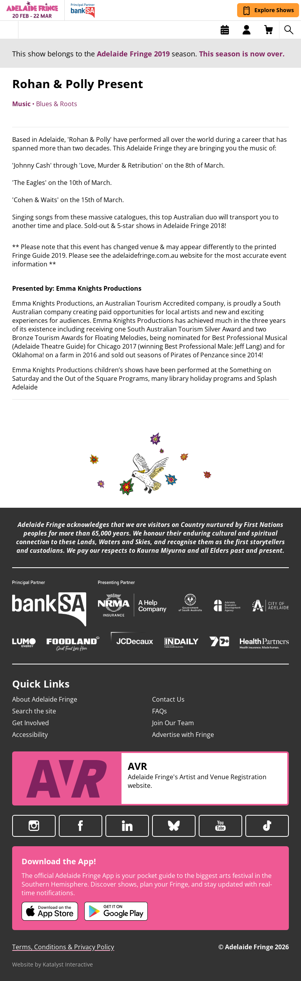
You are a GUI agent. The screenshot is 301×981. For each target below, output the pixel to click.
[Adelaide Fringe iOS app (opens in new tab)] (50, 911)
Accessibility (30, 734)
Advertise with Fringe (183, 734)
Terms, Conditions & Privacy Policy (63, 947)
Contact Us (168, 699)
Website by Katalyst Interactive (52, 964)
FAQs (159, 711)
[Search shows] (290, 30)
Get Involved (30, 723)
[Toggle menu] (9, 30)
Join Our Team (173, 723)
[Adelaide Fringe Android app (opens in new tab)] (116, 911)
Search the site (34, 711)
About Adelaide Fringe (44, 699)
